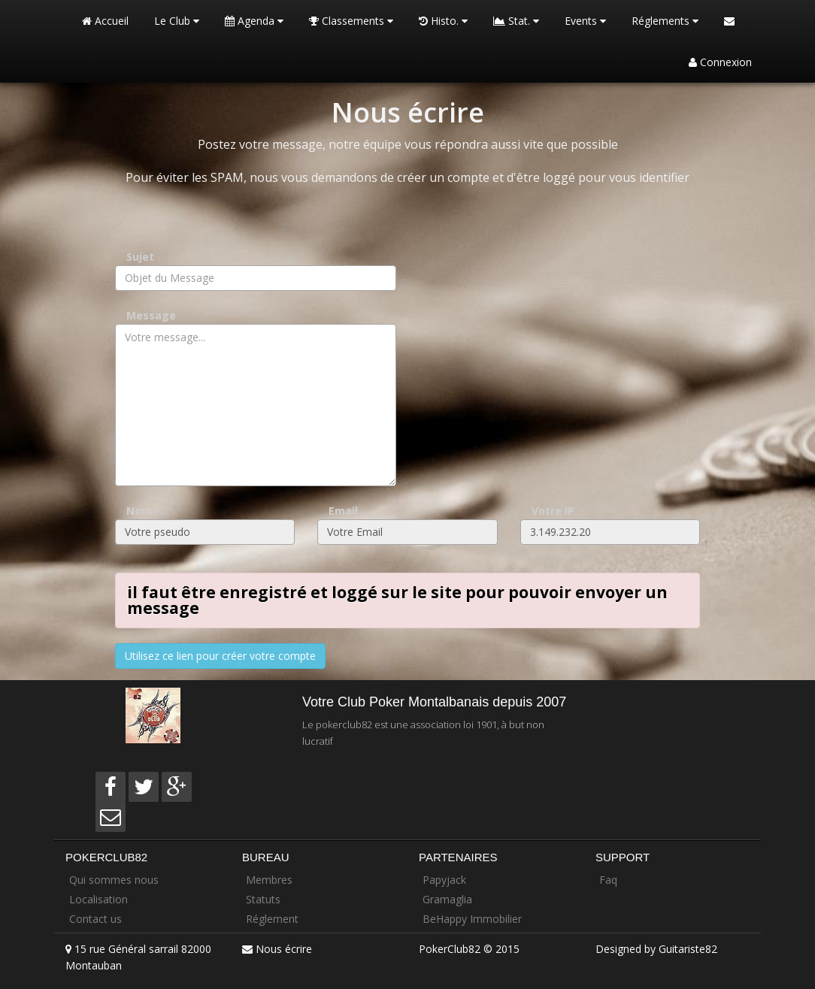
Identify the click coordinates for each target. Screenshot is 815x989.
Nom (139, 511)
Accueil (105, 21)
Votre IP (553, 511)
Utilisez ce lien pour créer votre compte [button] (220, 656)
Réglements (665, 21)
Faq (608, 880)
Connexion (720, 62)
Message (151, 315)
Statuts (263, 899)
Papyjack (444, 880)
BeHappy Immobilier (472, 919)
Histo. (443, 21)
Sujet (140, 257)
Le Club (176, 21)
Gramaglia (447, 899)
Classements (351, 21)
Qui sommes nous (114, 880)
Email (343, 511)
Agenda (254, 21)
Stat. (516, 21)
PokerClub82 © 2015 (469, 949)
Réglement (272, 919)
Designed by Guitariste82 (656, 949)
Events (585, 21)
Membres (269, 880)
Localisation (98, 899)
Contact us (95, 919)
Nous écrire (284, 949)
